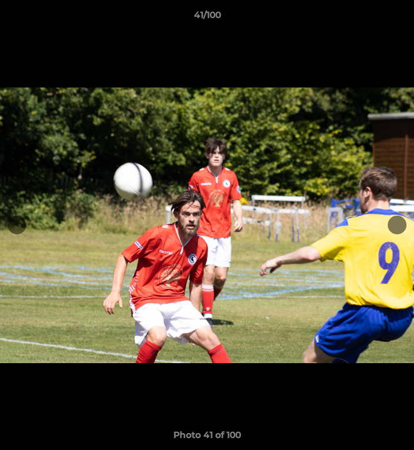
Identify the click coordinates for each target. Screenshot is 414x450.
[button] (398, 18)
